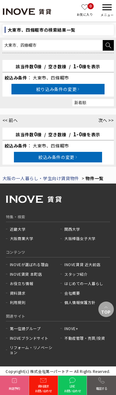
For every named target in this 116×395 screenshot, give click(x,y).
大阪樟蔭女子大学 (80, 238)
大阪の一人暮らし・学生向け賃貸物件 (40, 178)
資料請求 (17, 293)
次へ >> (106, 120)
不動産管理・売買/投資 (84, 338)
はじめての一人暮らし (83, 283)
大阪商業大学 (21, 238)
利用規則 (17, 302)
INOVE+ (71, 328)
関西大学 (72, 229)
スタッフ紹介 (76, 274)
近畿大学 (17, 229)
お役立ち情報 (21, 283)
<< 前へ (10, 120)
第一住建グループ (25, 328)
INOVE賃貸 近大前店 (82, 264)
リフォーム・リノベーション (31, 350)
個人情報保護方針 (80, 302)
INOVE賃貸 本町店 (26, 274)
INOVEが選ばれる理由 (29, 264)
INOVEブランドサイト (29, 338)
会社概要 (72, 293)
